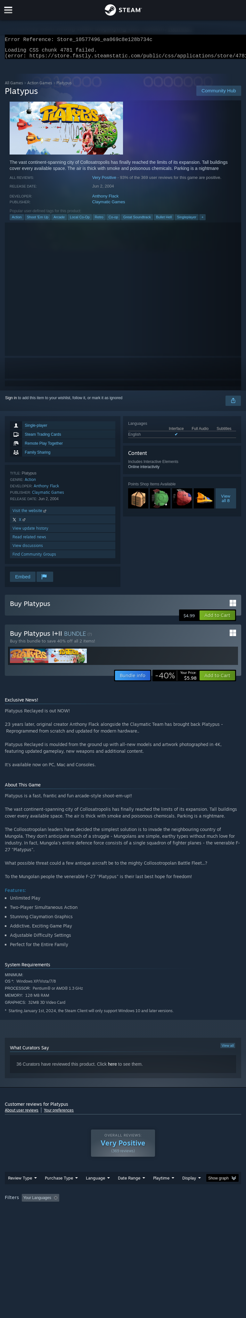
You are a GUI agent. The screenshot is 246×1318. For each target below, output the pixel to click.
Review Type (20, 1181)
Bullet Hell (164, 221)
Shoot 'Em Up (38, 221)
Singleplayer (186, 221)
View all (228, 1049)
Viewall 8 (225, 502)
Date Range (129, 1181)
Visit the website (29, 514)
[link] (176, 679)
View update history (30, 532)
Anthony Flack (105, 199)
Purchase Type (59, 1181)
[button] (217, 619)
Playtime (161, 1181)
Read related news (29, 540)
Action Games (39, 86)
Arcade (59, 221)
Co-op (113, 221)
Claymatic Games (108, 205)
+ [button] (202, 221)
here (112, 1067)
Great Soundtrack (137, 221)
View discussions (27, 549)
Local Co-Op (80, 221)
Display (189, 1181)
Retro (99, 221)
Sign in (11, 401)
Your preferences (59, 1114)
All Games (14, 86)
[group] (123, 1202)
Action (17, 221)
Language (95, 1181)
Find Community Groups (34, 558)
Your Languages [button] (37, 1201)
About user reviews (21, 1114)
